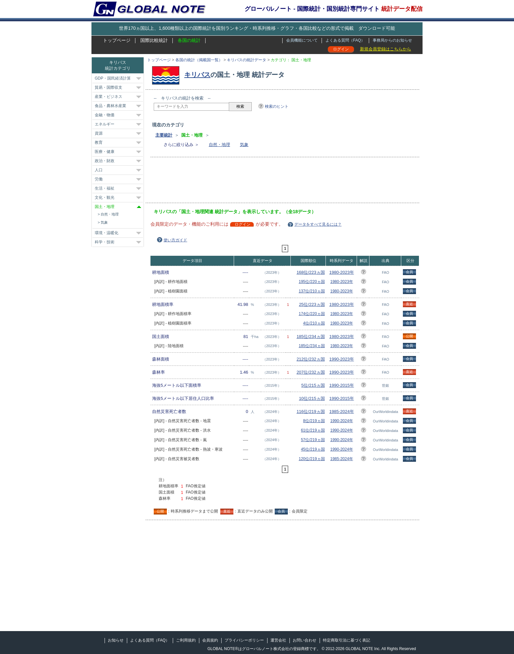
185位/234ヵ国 (311, 336)
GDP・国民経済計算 (113, 78)
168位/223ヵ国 (311, 272)
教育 (99, 142)
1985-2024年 (341, 411)
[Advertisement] (273, 182)
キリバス (197, 74)
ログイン (341, 49)
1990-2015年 (341, 385)
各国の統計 (189, 40)
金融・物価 (104, 115)
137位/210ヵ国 (312, 291)
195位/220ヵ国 (312, 281)
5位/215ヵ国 (313, 385)
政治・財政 (104, 161)
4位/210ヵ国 (314, 323)
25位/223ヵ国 (312, 304)
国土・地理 (104, 206)
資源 (99, 133)
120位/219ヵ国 (312, 459)
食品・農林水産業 (110, 105)
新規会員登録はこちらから (385, 49)
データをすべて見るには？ (318, 224)
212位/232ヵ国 (311, 359)
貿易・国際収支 (108, 87)
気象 (244, 144)
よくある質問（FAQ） (345, 40)
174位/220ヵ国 (312, 313)
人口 (99, 170)
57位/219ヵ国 (313, 440)
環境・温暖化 (106, 233)
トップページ (116, 40)
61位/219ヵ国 (313, 430)
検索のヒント (276, 106)
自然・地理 (219, 144)
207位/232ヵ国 (311, 372)
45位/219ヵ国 (313, 449)
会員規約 (210, 640)
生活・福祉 (104, 188)
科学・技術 (104, 242)
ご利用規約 (186, 640)
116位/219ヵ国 (311, 411)
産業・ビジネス (108, 96)
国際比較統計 (154, 40)
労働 (99, 179)
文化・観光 (104, 197)
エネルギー (104, 124)
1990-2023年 (341, 359)
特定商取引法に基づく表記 (346, 640)
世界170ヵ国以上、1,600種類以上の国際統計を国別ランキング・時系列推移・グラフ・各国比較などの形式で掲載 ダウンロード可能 (257, 28)
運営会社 (278, 640)
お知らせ (116, 640)
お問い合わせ (304, 640)
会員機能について (302, 40)
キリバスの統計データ (246, 60)
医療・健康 (104, 151)
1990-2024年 (341, 421)
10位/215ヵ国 (312, 398)
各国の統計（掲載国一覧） (199, 60)
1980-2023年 (341, 272)
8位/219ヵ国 (314, 421)
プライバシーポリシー (244, 640)
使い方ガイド (175, 240)
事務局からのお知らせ (392, 40)
